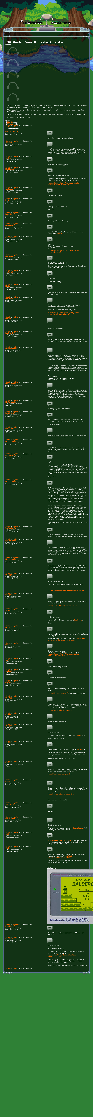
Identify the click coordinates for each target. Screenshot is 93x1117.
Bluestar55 (9, 256)
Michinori (80, 749)
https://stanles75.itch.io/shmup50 (60, 710)
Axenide (8, 743)
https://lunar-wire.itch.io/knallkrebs (60, 774)
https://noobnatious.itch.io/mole (59, 841)
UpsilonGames (10, 455)
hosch (7, 763)
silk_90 (8, 682)
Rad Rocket (78, 620)
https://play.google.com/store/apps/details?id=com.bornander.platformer (63, 313)
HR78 (7, 200)
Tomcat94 (9, 142)
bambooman (9, 429)
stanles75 (8, 698)
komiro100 (9, 644)
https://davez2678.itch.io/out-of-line (61, 794)
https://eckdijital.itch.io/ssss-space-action (62, 606)
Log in (8, 126)
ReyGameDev (10, 818)
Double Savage (78, 828)
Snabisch (8, 158)
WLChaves (9, 939)
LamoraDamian (10, 238)
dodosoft (8, 671)
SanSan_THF (10, 272)
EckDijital (8, 595)
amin (7, 660)
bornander (9, 298)
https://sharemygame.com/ (58, 693)
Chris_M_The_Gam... (12, 131)
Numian (8, 715)
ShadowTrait (9, 804)
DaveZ (7, 781)
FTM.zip (10, 122)
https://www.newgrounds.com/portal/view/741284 (66, 590)
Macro (7, 286)
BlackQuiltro (9, 169)
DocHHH (8, 926)
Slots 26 (59, 233)
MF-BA (7, 627)
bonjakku (8, 319)
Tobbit (7, 834)
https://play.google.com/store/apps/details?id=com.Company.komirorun (63, 654)
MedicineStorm (10, 383)
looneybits (9, 214)
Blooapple (8, 575)
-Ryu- (7, 848)
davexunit (9, 189)
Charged (79, 735)
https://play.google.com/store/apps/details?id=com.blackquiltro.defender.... (63, 184)
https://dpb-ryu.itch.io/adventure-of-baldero (60, 857)
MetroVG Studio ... (11, 349)
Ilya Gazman (9, 225)
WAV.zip (10, 124)
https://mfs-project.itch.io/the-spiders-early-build (67, 639)
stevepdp (8, 610)
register (15, 126)
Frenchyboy (9, 413)
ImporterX (9, 333)
